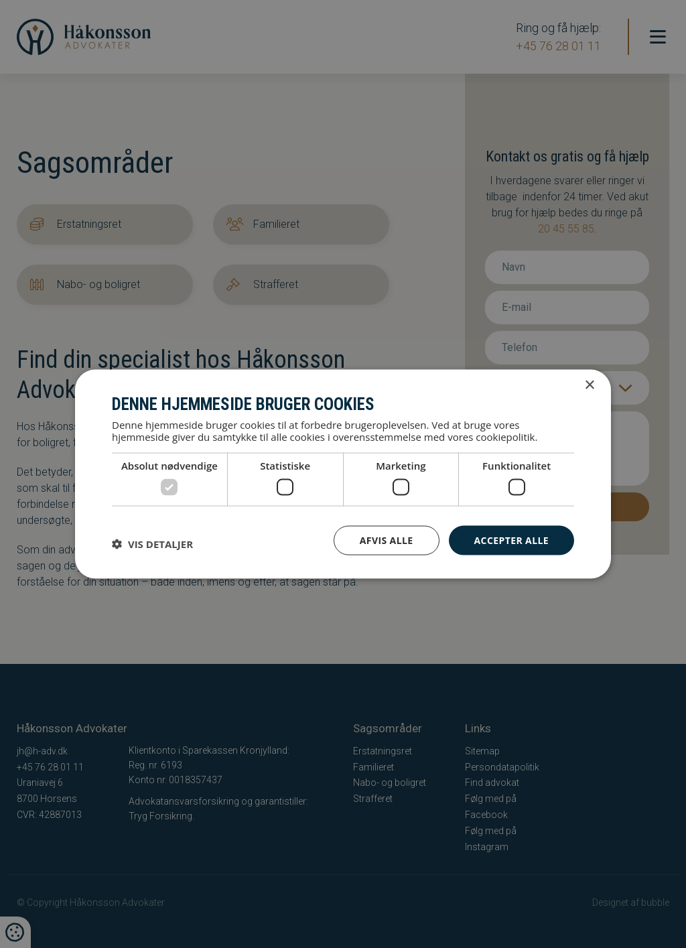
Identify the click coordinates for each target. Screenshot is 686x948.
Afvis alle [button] (386, 539)
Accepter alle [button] (511, 539)
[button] (152, 543)
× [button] (589, 385)
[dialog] (343, 474)
